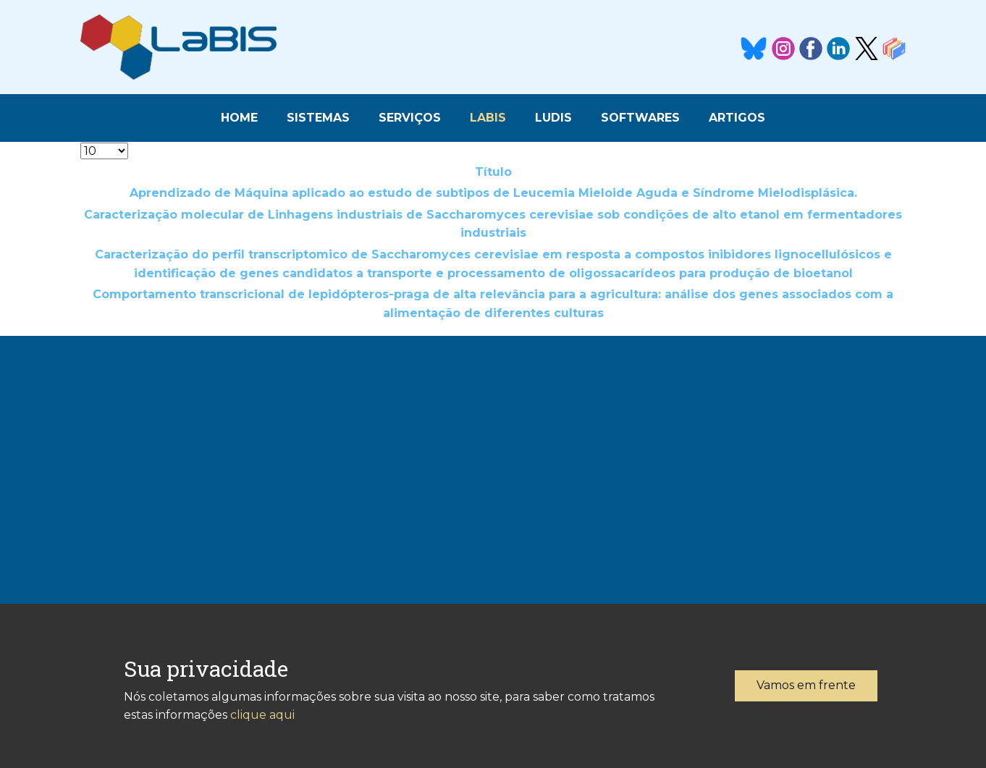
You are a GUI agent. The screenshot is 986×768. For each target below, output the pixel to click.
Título (493, 172)
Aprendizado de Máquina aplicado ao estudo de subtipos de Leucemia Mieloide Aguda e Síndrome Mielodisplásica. (493, 193)
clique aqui (262, 715)
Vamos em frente (806, 685)
